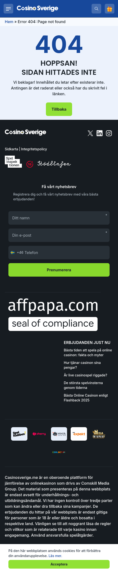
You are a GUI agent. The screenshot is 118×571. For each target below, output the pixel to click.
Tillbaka (59, 109)
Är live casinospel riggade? (85, 375)
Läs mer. (55, 556)
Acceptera (59, 564)
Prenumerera (59, 269)
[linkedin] (100, 133)
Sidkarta (11, 149)
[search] (96, 8)
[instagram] (109, 133)
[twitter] (91, 133)
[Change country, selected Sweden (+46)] (16, 252)
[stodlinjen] (54, 166)
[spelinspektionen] (13, 162)
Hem (9, 21)
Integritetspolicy (34, 149)
